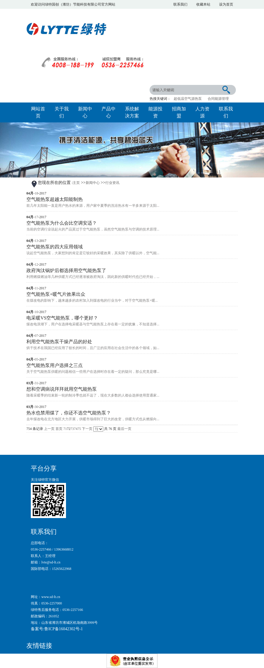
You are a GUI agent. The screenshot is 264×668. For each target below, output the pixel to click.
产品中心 (108, 112)
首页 (58, 429)
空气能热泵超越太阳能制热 (54, 199)
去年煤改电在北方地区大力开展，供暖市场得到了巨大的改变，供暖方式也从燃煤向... (92, 419)
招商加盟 (179, 112)
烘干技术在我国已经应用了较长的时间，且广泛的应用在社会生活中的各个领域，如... (92, 348)
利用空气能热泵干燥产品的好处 (59, 341)
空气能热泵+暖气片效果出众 (55, 294)
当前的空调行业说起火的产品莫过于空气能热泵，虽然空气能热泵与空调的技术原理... (92, 229)
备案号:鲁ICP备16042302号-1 (57, 629)
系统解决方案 (132, 112)
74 (75, 429)
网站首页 (38, 112)
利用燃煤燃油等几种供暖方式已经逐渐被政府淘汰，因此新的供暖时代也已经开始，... (92, 277)
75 (79, 429)
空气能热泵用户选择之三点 (54, 365)
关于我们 (62, 112)
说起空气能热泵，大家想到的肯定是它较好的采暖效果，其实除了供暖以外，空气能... (92, 253)
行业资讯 (112, 183)
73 (72, 429)
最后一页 (124, 429)
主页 (76, 183)
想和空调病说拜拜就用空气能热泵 (61, 389)
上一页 (49, 429)
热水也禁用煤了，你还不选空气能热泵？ (68, 412)
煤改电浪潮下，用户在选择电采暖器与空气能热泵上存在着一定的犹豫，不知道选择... (92, 324)
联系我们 (226, 112)
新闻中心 (85, 112)
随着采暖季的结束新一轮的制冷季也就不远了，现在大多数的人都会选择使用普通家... (92, 395)
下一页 (87, 429)
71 (65, 429)
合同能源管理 (218, 99)
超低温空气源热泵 (188, 99)
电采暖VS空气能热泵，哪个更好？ (62, 317)
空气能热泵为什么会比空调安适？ (61, 223)
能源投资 (155, 112)
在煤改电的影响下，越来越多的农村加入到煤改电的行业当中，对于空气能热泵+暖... (92, 300)
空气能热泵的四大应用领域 (54, 246)
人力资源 (202, 112)
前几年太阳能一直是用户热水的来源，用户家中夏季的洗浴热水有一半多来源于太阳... (92, 206)
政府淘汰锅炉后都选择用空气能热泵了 (66, 270)
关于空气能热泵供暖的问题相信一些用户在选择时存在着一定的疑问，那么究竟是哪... (92, 372)
